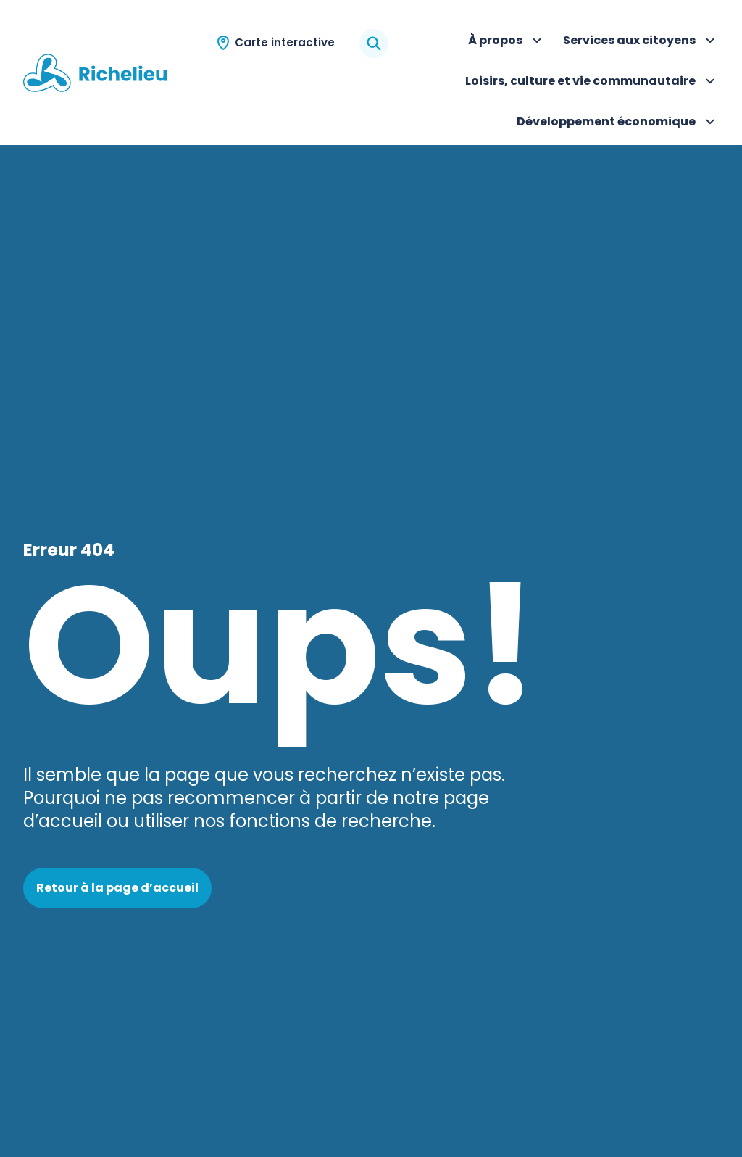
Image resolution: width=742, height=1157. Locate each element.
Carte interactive (285, 42)
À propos (507, 42)
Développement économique (618, 123)
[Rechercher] (373, 43)
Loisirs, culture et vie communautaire (592, 82)
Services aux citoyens (641, 42)
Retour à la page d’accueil (117, 887)
